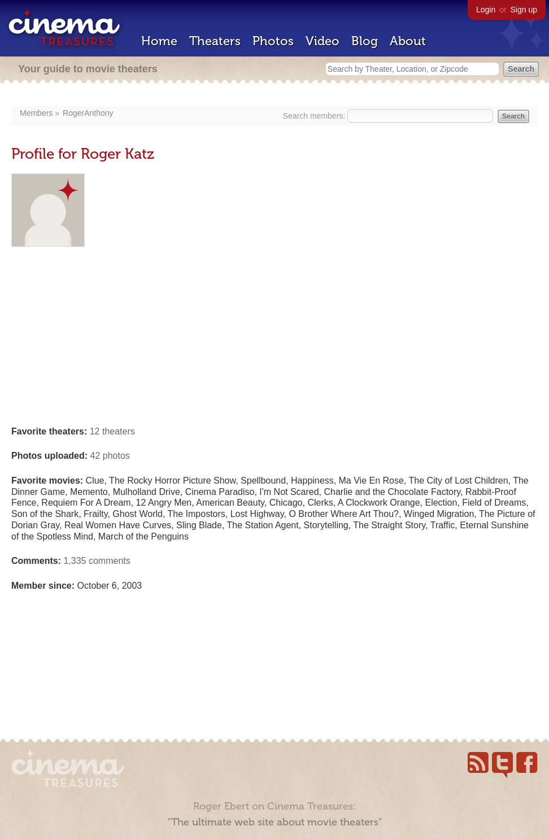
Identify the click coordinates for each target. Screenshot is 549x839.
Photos (273, 41)
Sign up (524, 9)
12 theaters (112, 431)
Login (485, 9)
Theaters (215, 41)
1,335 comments (96, 561)
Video (322, 41)
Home (159, 41)
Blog (364, 41)
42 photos (110, 455)
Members (36, 113)
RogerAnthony (88, 113)
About (408, 41)
